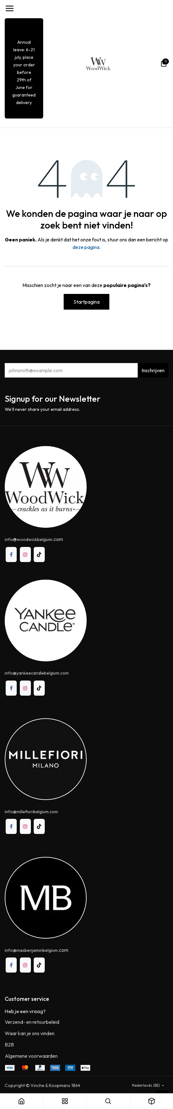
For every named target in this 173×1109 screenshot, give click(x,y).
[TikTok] (39, 554)
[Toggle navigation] (9, 8)
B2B (9, 1044)
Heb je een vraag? (25, 1011)
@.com (34, 539)
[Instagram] (25, 554)
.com (36, 950)
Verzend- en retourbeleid (32, 1022)
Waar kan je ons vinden (30, 1033)
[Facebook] (11, 554)
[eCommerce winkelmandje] (163, 64)
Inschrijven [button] (152, 370)
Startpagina (86, 302)
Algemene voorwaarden (31, 1056)
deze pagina (85, 247)
